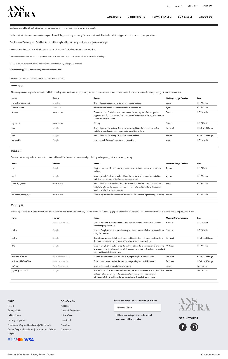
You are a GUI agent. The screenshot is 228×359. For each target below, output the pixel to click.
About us (65, 325)
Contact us (66, 329)
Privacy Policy (135, 318)
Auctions (65, 305)
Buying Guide (14, 310)
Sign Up (192, 5)
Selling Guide (14, 315)
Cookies (50, 354)
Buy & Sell (66, 320)
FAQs (11, 305)
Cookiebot (58, 78)
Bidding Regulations (17, 320)
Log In (178, 5)
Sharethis (56, 102)
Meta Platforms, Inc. (61, 222)
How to (207, 5)
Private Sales (67, 315)
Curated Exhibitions (70, 310)
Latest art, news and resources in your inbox (135, 300)
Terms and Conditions (18, 354)
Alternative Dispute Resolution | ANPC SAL (29, 325)
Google (56, 127)
